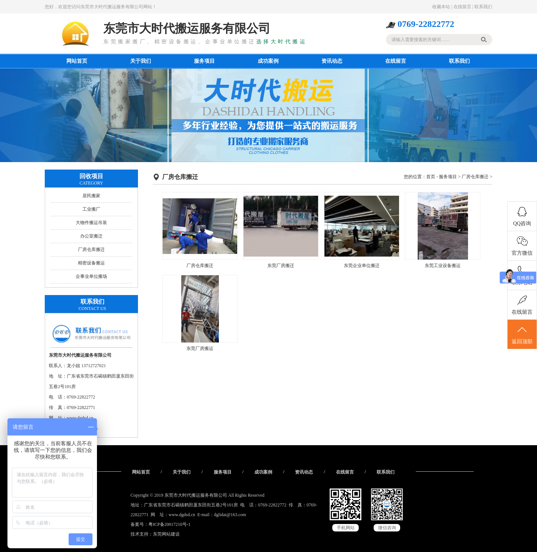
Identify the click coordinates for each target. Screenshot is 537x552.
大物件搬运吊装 (91, 222)
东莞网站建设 (166, 534)
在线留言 (462, 6)
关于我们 (140, 61)
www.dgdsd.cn (182, 514)
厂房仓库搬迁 (91, 249)
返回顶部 (522, 334)
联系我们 (483, 6)
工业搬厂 (91, 209)
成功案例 (268, 61)
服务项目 (204, 61)
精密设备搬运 (91, 263)
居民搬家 (91, 195)
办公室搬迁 (91, 236)
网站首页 (76, 61)
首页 (430, 176)
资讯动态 (331, 61)
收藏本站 (441, 6)
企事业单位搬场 (91, 276)
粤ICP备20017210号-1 (169, 524)
